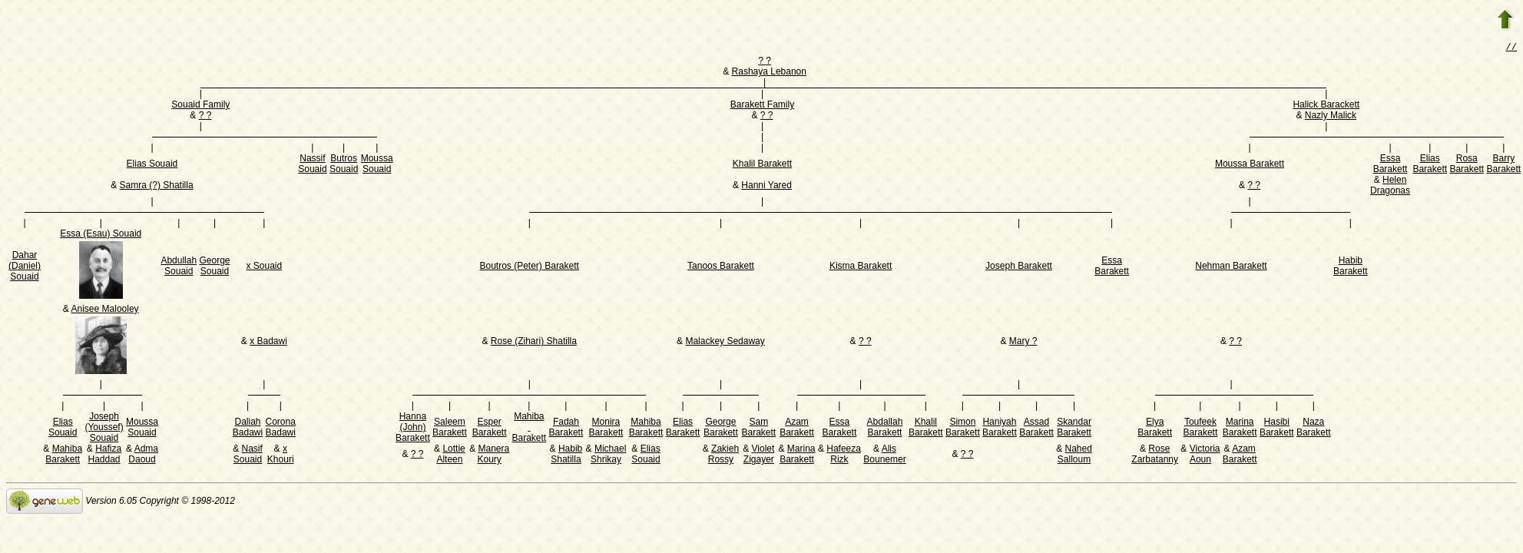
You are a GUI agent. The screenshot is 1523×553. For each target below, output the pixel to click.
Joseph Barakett (1018, 267)
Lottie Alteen (450, 455)
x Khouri (280, 455)
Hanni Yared (766, 186)
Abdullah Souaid (179, 267)
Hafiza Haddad (105, 455)
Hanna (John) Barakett (413, 428)
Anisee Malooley (105, 310)
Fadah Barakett (566, 428)
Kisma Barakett (860, 267)
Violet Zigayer (759, 455)
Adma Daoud (143, 455)
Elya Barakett (1154, 428)
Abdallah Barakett (885, 428)
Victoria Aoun (1205, 455)
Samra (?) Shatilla (157, 186)
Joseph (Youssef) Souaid (103, 428)
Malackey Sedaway (724, 342)
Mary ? (1023, 342)
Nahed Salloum (1075, 455)
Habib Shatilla (566, 455)
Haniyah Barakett (999, 428)
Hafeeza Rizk (843, 455)
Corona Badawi (281, 428)
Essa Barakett (1390, 165)
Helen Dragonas (1390, 186)
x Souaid (265, 267)
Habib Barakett (1350, 267)
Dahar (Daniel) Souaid (24, 267)
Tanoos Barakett (720, 267)
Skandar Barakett (1074, 428)
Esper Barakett (489, 428)
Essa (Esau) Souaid (100, 235)
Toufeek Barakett (1201, 428)
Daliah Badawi (248, 428)
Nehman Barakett (1230, 267)
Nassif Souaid (312, 165)
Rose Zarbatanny (1154, 455)
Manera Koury (493, 455)
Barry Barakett (1503, 165)
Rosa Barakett (1466, 165)
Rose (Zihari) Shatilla (534, 342)
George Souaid (214, 267)
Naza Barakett (1313, 428)
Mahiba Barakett (529, 428)
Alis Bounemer (884, 455)
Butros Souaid (343, 165)
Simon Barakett (962, 428)
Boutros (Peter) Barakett (529, 267)
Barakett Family (762, 106)
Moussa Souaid (377, 165)
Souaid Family (200, 106)
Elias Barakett (1429, 165)
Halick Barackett (1326, 106)
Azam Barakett (797, 428)
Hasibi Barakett (1277, 428)
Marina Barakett (1240, 428)
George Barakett (721, 428)
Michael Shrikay (608, 455)
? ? (764, 62)
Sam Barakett (758, 428)
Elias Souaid (152, 165)
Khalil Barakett (762, 165)
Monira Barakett (606, 428)
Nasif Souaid (248, 455)
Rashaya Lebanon (769, 73)
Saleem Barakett (449, 428)
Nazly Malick (1330, 116)
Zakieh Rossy (723, 455)
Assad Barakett (1036, 428)
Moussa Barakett (1249, 165)
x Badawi (268, 342)
